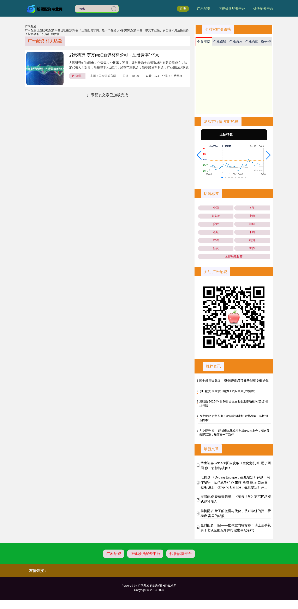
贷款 (216, 224)
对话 (216, 240)
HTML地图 (169, 585)
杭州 (252, 240)
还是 (216, 232)
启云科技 (77, 75)
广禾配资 (203, 8)
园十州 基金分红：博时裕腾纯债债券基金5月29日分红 (234, 380)
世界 (252, 248)
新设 (216, 248)
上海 (252, 216)
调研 (252, 224)
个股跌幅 (219, 41)
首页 (183, 8)
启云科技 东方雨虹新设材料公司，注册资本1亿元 (114, 54)
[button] (199, 155)
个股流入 (236, 41)
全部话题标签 (234, 256)
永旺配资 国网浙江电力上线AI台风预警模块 (227, 391)
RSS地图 (156, 585)
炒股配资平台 (263, 8)
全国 (216, 207)
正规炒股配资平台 (232, 8)
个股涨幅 (203, 42)
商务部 (215, 216)
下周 (252, 232)
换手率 (266, 41)
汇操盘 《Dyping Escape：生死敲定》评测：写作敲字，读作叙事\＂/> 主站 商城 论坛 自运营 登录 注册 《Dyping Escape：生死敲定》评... (235, 482)
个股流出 (251, 41)
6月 (252, 207)
